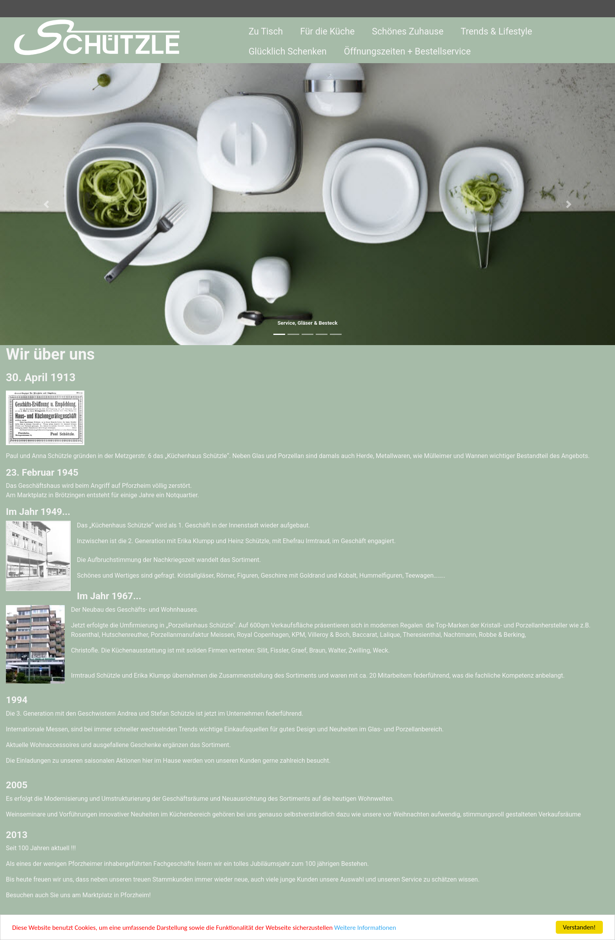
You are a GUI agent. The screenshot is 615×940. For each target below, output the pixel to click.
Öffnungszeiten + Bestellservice (407, 51)
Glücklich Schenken (288, 51)
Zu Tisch (266, 31)
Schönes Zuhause (407, 31)
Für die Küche (327, 31)
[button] (46, 204)
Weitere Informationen (365, 928)
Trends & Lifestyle (496, 31)
